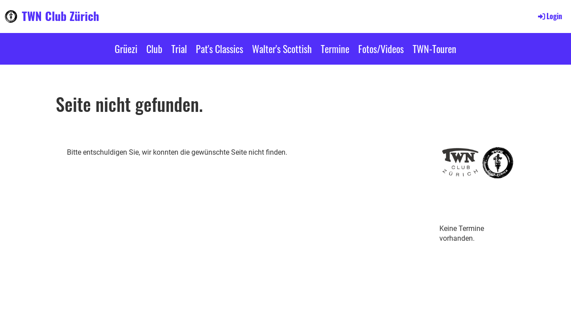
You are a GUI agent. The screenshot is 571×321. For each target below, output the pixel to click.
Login (549, 16)
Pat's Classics (219, 48)
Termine (335, 48)
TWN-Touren (434, 48)
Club (154, 48)
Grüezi (126, 48)
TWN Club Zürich (60, 16)
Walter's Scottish (282, 48)
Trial (179, 48)
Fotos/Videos (381, 48)
